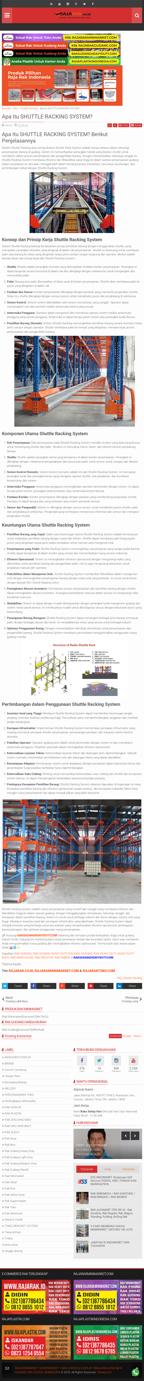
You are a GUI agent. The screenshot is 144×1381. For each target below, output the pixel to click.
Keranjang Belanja (16, 1082)
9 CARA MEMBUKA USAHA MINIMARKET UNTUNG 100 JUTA (111, 1227)
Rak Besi (10, 1144)
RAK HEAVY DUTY (105, 953)
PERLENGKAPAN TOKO (19, 1095)
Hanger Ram (12, 1076)
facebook (115, 1035)
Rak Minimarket (14, 1176)
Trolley (9, 1238)
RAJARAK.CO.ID (21, 971)
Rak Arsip (10, 1138)
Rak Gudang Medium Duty (21, 1163)
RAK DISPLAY (13, 1107)
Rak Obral (11, 1182)
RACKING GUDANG (81, 953)
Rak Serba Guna (15, 1194)
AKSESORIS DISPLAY (18, 1057)
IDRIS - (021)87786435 (91, 1145)
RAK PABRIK (62, 957)
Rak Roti (10, 1188)
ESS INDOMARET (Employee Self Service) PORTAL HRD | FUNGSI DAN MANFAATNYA (113, 1181)
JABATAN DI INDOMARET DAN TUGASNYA (109, 1244)
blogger (127, 1035)
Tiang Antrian (13, 1232)
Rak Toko (10, 1207)
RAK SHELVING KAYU (18, 1119)
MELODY (10, 1088)
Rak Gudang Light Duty (19, 1157)
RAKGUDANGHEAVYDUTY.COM (37, 935)
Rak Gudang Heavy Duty (19, 1151)
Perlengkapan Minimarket (20, 1101)
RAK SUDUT (12, 1132)
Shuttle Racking (132, 978)
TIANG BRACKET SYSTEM (21, 1226)
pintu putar (11, 1244)
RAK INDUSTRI (44, 957)
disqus (137, 1035)
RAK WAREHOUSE (21, 957)
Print (123, 125)
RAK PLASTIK (13, 1113)
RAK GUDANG (23, 953)
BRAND (9, 1063)
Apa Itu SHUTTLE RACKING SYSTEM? (52, 116)
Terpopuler (86, 1169)
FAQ (119, 978)
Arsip (108, 1169)
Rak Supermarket (15, 1201)
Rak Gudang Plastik (16, 1169)
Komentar (129, 1169)
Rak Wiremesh (14, 1213)
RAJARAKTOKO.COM (99, 971)
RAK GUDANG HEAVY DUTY (50, 953)
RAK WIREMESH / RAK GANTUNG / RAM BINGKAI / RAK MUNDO (112, 1195)
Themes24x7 (105, 1372)
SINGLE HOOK (14, 1219)
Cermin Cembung (15, 1070)
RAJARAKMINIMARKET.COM (57, 971)
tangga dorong (13, 1251)
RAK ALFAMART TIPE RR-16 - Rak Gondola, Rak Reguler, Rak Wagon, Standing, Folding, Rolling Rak (111, 1213)
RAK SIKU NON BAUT (18, 1126)
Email (136, 125)
